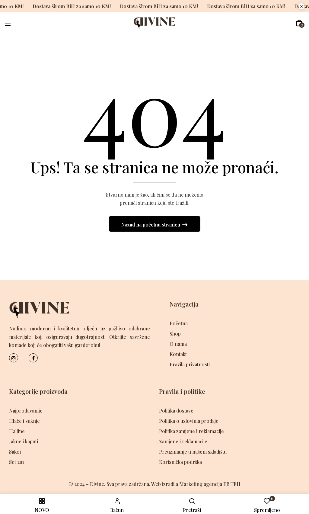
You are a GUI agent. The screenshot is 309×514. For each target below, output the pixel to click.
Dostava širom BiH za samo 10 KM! (66, 6)
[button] (299, 23)
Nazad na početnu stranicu (151, 224)
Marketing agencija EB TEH (210, 484)
